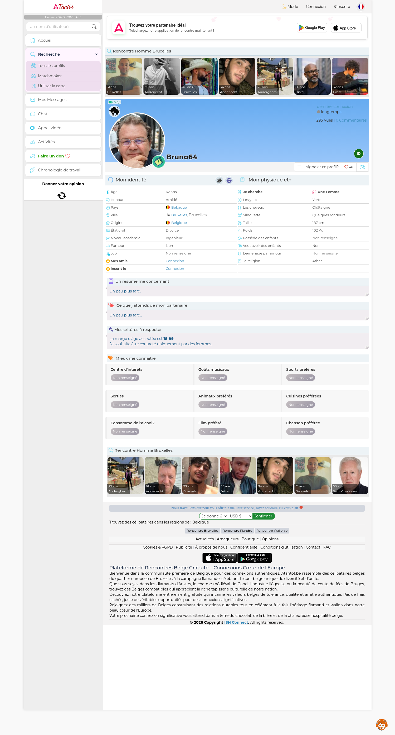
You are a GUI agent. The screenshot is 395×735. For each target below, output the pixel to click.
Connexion (316, 6)
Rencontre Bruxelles (202, 530)
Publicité (184, 547)
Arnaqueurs (227, 539)
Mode (289, 6)
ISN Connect (236, 622)
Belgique (179, 207)
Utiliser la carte (48, 86)
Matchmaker (46, 76)
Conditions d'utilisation (281, 547)
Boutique (250, 539)
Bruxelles (179, 215)
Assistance (382, 724)
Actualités (205, 539)
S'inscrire (342, 6)
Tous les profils (48, 65)
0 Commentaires (351, 120)
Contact (313, 547)
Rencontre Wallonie (272, 530)
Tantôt (63, 7)
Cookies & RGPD (158, 547)
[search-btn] (94, 26)
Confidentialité (243, 547)
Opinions (270, 539)
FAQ (327, 547)
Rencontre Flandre (237, 530)
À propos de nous (211, 547)
